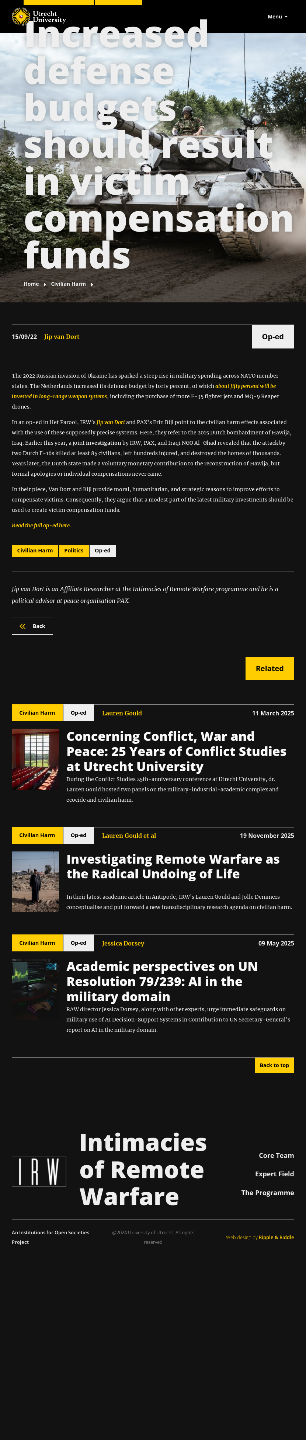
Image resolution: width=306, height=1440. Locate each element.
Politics (73, 550)
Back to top (274, 1065)
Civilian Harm (35, 550)
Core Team (276, 1155)
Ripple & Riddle (276, 1237)
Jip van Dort (62, 336)
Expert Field (274, 1173)
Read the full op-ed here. (41, 525)
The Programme (267, 1192)
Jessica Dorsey (123, 943)
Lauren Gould (122, 713)
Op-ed (273, 336)
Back (32, 625)
